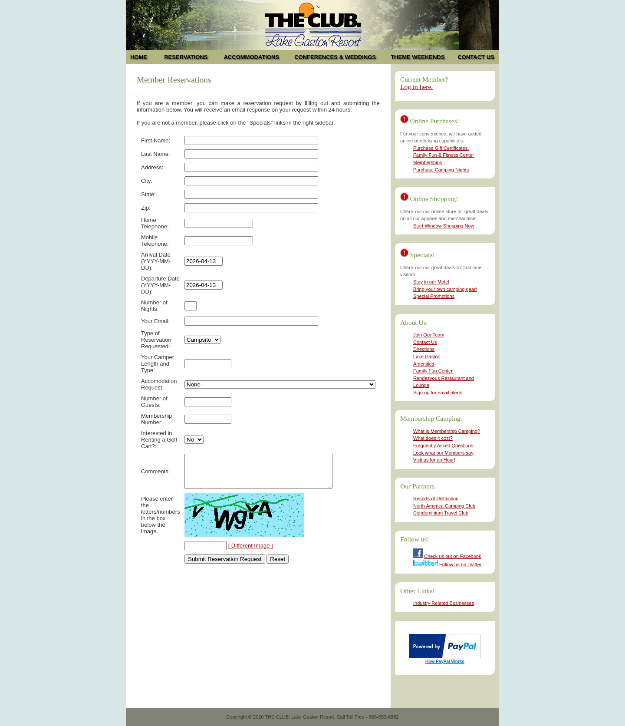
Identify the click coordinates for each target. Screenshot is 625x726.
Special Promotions (433, 296)
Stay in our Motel (431, 281)
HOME (138, 57)
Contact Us (425, 342)
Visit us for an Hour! (434, 459)
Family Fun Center (433, 370)
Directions (423, 349)
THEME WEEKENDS (417, 57)
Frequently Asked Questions (443, 445)
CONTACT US (475, 57)
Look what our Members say (443, 452)
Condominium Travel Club (440, 512)
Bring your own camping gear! (445, 289)
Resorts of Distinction (435, 498)
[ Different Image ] (250, 552)
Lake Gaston (427, 356)
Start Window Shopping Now (443, 225)
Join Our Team (428, 334)
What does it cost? (433, 438)
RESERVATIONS (185, 57)
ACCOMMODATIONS (251, 57)
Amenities (423, 363)
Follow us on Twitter (460, 564)
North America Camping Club (444, 505)
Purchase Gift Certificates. (441, 148)
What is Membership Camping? (446, 431)
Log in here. (416, 86)
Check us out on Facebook (452, 556)
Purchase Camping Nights (441, 169)
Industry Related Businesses (443, 603)
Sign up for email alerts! (438, 392)
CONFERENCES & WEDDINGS (335, 57)
